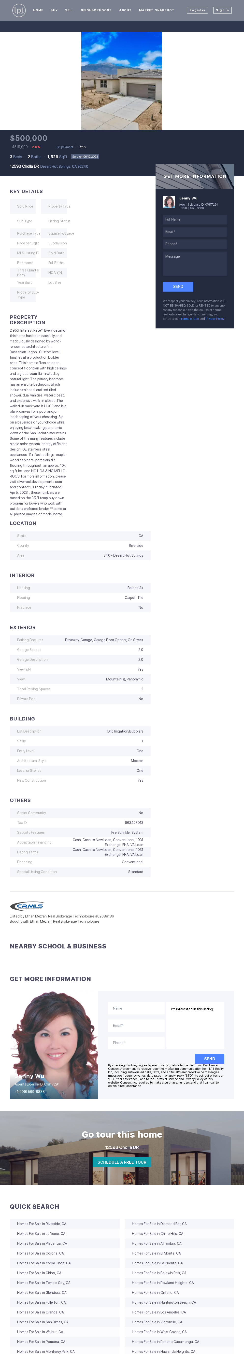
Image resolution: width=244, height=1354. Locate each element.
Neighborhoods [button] (96, 10)
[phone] (195, 244)
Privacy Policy (215, 319)
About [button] (125, 10)
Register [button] (197, 10)
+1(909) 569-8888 (191, 208)
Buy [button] (54, 10)
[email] (195, 232)
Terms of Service (166, 1079)
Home (38, 10)
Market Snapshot (157, 10)
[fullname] (195, 220)
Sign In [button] (222, 10)
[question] (195, 264)
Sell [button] (69, 10)
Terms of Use (189, 319)
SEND (209, 1059)
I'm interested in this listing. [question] (195, 1025)
